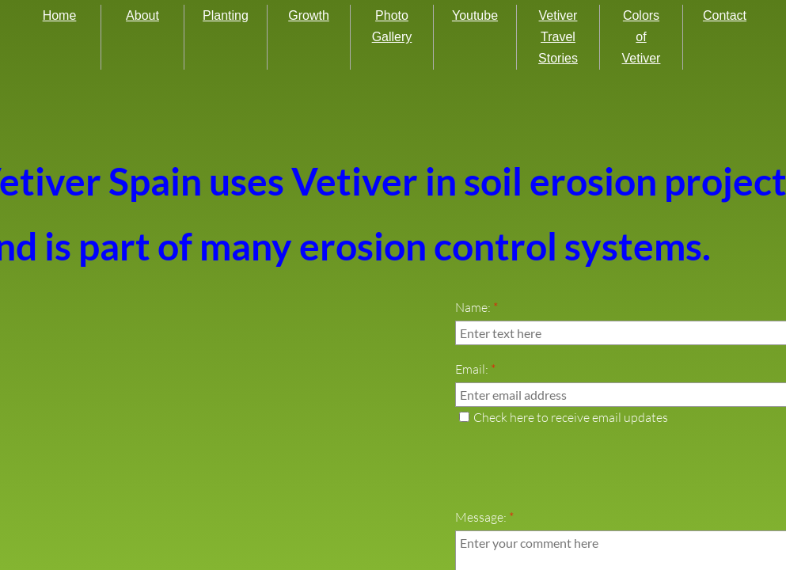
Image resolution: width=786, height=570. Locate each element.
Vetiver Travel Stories (558, 37)
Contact (724, 15)
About (142, 15)
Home (60, 15)
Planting (226, 15)
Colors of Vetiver (641, 37)
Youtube (475, 15)
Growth (308, 15)
